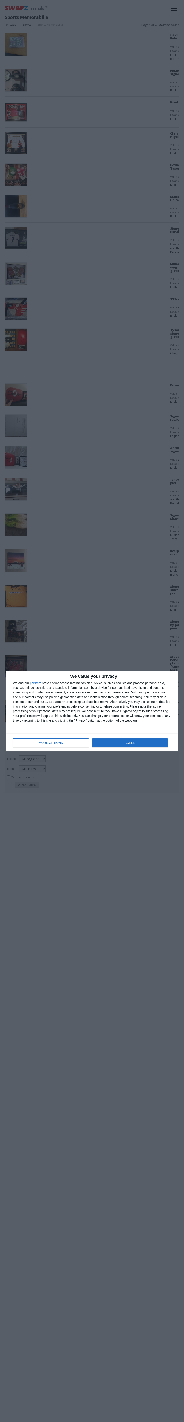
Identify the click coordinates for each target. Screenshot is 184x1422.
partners (35, 683)
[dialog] (92, 711)
